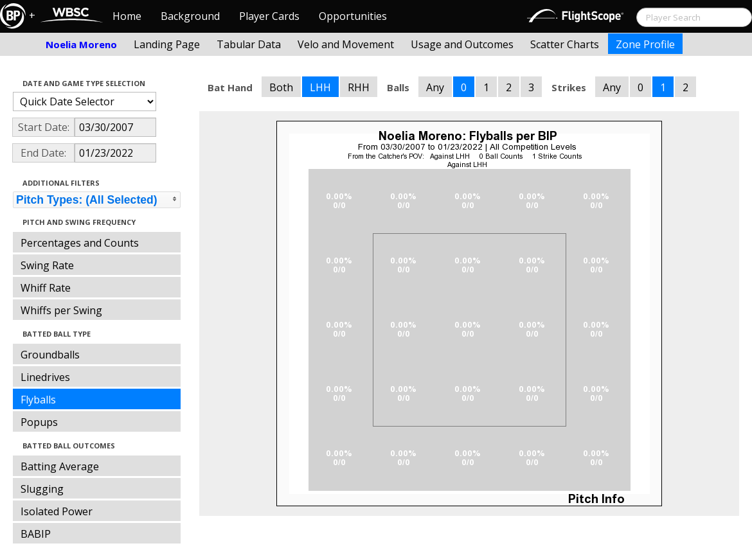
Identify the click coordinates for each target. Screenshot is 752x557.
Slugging (42, 489)
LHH (320, 87)
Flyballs (38, 400)
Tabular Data (249, 44)
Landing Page (167, 44)
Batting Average (60, 466)
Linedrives (45, 377)
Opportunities (353, 16)
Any (435, 87)
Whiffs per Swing (61, 310)
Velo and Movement (346, 44)
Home (126, 16)
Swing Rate (47, 265)
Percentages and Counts (80, 243)
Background (190, 16)
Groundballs (50, 355)
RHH (359, 87)
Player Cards (269, 16)
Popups (39, 422)
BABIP (36, 534)
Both (281, 87)
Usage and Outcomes (462, 44)
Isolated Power (57, 511)
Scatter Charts (564, 44)
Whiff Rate (46, 288)
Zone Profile (645, 44)
